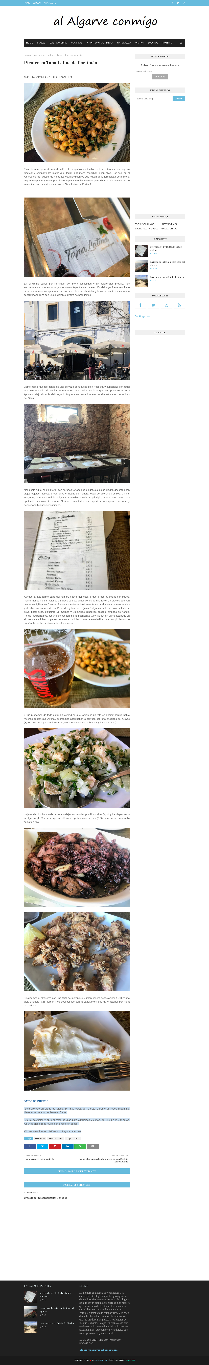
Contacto (50, 2)
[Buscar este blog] (154, 98)
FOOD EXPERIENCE (144, 224)
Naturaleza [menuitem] (124, 42)
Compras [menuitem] (76, 42)
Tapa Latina (38, 55)
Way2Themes (102, 1360)
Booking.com (142, 316)
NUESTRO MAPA (169, 224)
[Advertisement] (160, 157)
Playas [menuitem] (41, 42)
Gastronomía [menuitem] (58, 42)
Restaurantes (55, 1138)
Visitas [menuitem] (139, 42)
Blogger (130, 1360)
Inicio (27, 55)
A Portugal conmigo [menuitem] (100, 42)
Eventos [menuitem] (153, 42)
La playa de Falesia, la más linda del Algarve (167, 263)
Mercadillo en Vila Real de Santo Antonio (166, 248)
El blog (37, 2)
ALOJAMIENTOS (169, 228)
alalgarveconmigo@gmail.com (98, 1350)
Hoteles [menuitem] (167, 42)
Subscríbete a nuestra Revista (160, 65)
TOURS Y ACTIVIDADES (146, 228)
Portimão (39, 1138)
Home (27, 2)
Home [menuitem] (29, 42)
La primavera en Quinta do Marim (167, 276)
